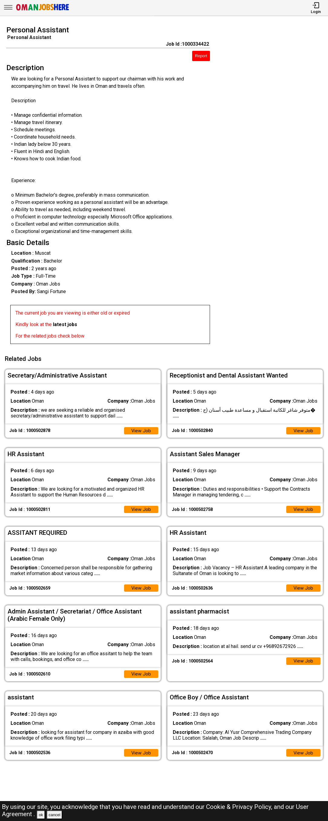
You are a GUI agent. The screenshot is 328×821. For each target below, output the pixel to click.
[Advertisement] (273, 186)
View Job (141, 429)
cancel (55, 815)
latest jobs (65, 324)
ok (41, 815)
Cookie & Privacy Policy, (240, 806)
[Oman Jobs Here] (42, 10)
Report (201, 56)
